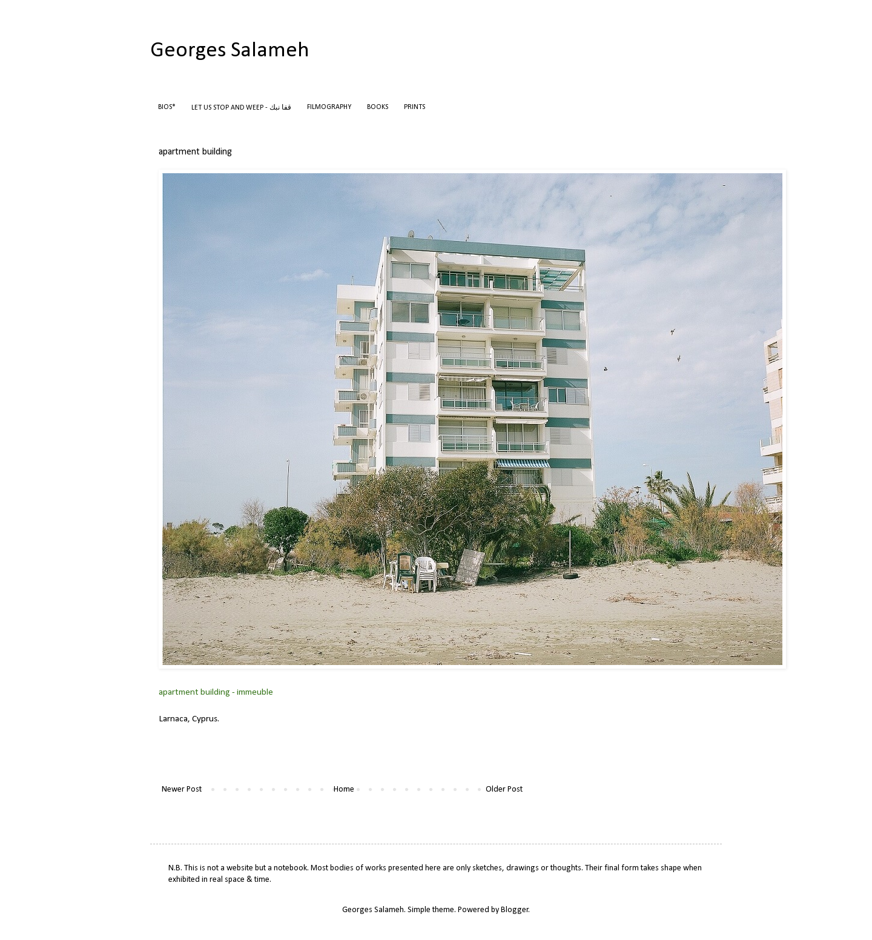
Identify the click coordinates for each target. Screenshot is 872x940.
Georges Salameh (229, 51)
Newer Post (182, 789)
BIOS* (167, 107)
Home (344, 789)
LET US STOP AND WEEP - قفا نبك (241, 107)
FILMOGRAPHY (329, 107)
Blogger (515, 910)
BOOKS (377, 107)
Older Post (504, 789)
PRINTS (414, 107)
